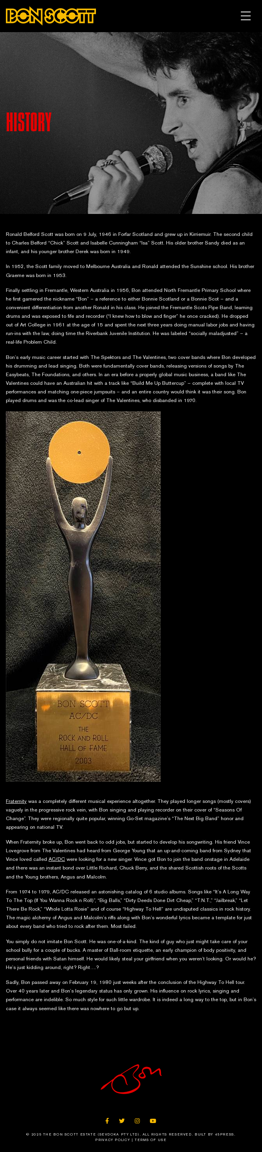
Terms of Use (151, 1140)
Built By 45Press (214, 1134)
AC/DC (57, 859)
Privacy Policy (112, 1140)
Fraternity (16, 801)
